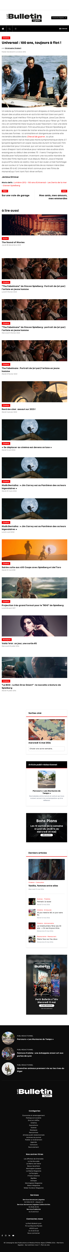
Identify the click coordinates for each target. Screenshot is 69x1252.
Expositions (33, 1125)
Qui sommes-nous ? (32, 1245)
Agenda (33, 1142)
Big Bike (34, 1178)
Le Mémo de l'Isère (33, 1163)
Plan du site (45, 1245)
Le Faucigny (33, 1173)
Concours (33, 1144)
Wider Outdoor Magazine (34, 1188)
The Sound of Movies (13, 242)
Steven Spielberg (11, 186)
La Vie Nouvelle (33, 1161)
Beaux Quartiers (33, 1166)
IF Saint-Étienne (34, 1176)
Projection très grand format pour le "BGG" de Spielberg (33, 605)
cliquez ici (39, 1202)
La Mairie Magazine (33, 1171)
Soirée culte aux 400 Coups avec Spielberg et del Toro (31, 567)
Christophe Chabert (13, 48)
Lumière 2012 (20, 182)
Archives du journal (33, 1137)
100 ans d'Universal (37, 182)
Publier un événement (33, 1140)
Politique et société (33, 1118)
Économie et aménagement (33, 1115)
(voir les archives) (46, 1008)
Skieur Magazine (33, 1185)
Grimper (33, 1180)
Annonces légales (58, 17)
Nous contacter (34, 1233)
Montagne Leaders (33, 1168)
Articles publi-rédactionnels (34, 1135)
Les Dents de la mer (57, 182)
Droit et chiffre (33, 1120)
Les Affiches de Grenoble (33, 1159)
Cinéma (6, 38)
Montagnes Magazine (33, 1183)
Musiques (6, 639)
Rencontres (33, 1132)
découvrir (47, 835)
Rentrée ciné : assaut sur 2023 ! (19, 409)
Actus (5, 238)
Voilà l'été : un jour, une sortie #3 (19, 644)
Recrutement (33, 1147)
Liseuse (63, 28)
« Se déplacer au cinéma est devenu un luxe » (27, 447)
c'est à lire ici (46, 1005)
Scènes (34, 1127)
